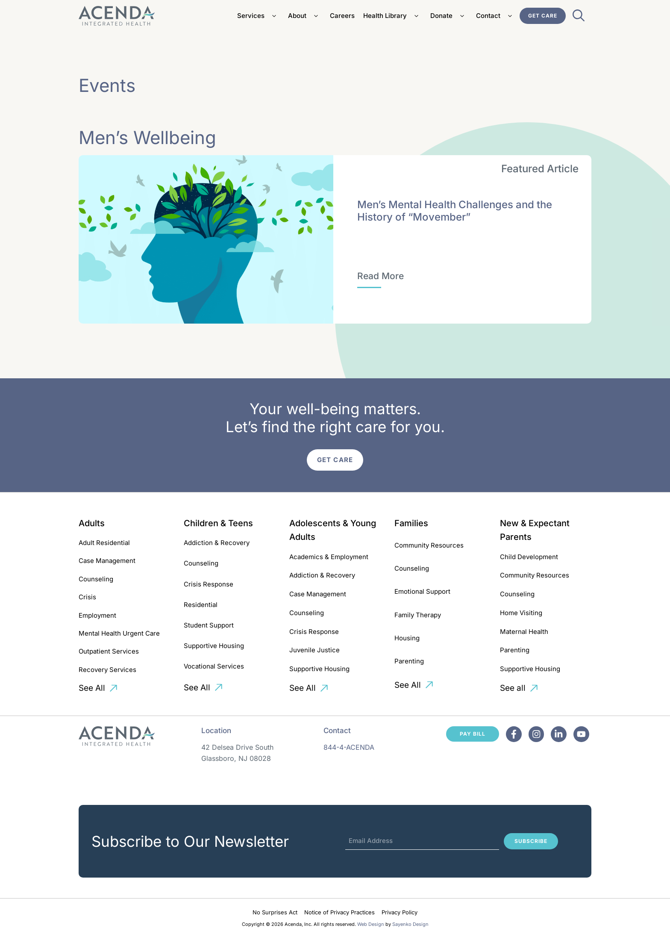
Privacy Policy (399, 912)
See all (513, 688)
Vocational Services (214, 666)
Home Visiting (521, 613)
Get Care (542, 15)
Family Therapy (417, 615)
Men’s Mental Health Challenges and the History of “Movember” (454, 210)
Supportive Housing (214, 646)
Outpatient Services (109, 651)
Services (258, 16)
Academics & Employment (328, 557)
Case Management (107, 561)
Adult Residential (104, 543)
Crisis (87, 597)
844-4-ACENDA (348, 747)
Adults (92, 523)
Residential (200, 605)
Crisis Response (208, 584)
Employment (97, 615)
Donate (448, 16)
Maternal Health (524, 632)
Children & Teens (218, 523)
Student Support (209, 625)
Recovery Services (107, 670)
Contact (495, 16)
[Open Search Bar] (579, 18)
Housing (407, 638)
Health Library (392, 16)
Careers (342, 16)
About (304, 16)
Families (411, 523)
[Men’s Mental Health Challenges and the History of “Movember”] (380, 276)
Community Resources (429, 545)
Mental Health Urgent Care (119, 633)
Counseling (96, 579)
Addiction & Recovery (217, 543)
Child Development (529, 557)
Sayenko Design (410, 924)
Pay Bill (472, 734)
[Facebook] (514, 734)
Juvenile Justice (314, 650)
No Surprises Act (275, 912)
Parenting (409, 661)
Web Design (370, 924)
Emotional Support (422, 591)
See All (92, 688)
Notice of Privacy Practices (339, 912)
